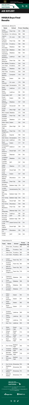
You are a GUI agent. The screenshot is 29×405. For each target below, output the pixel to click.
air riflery (8, 11)
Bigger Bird (23, 389)
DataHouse (16, 390)
